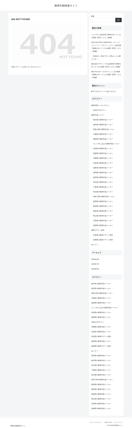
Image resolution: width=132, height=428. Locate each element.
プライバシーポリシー (96, 422)
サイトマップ (118, 422)
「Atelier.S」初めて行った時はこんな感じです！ (106, 57)
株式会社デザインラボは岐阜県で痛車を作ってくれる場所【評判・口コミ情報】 (106, 65)
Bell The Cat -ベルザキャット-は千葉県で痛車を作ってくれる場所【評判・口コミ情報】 (106, 75)
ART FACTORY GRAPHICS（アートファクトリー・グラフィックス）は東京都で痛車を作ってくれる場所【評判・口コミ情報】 (106, 47)
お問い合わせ (108, 422)
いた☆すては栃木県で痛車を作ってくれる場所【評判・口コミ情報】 (106, 36)
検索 (92, 16)
